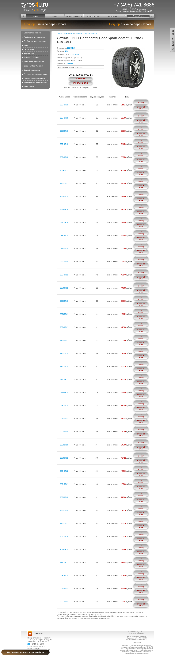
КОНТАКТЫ (112, 16)
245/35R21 (64, 183)
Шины (26, 45)
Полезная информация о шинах (36, 74)
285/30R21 (64, 419)
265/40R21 (64, 327)
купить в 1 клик (80, 83)
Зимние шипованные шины (34, 78)
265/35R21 (64, 314)
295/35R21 (64, 523)
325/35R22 (64, 589)
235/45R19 (64, 170)
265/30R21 (64, 288)
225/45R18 (64, 118)
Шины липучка (29, 87)
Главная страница (63, 33)
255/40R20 (64, 262)
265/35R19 (64, 301)
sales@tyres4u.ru (39, 646)
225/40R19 (64, 105)
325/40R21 (64, 602)
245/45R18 (64, 209)
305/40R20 (64, 550)
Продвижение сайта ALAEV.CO (136, 639)
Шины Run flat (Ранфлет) (33, 66)
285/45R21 (64, 484)
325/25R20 (64, 576)
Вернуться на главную (32, 33)
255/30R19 (64, 223)
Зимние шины (29, 54)
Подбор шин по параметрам (34, 37)
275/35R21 (64, 380)
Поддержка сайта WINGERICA (137, 638)
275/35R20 (64, 366)
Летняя (70, 64)
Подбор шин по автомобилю (35, 41)
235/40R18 (64, 144)
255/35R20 (64, 236)
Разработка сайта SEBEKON (136, 636)
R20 (66, 51)
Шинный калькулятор (32, 70)
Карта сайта (137, 642)
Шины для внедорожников (34, 62)
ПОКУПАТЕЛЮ (93, 16)
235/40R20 (64, 157)
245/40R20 (64, 196)
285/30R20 (64, 406)
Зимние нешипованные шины (35, 82)
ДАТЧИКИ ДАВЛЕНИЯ (74, 16)
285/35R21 (64, 458)
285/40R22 (64, 471)
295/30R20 (71, 48)
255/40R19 (64, 249)
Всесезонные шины (31, 58)
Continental (78, 33)
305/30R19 (64, 536)
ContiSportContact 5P (90, 33)
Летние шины (29, 49)
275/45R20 (64, 393)
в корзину (80, 79)
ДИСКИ (55, 16)
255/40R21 (64, 275)
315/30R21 (64, 563)
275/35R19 (64, 353)
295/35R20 (64, 510)
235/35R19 (64, 131)
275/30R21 (64, 340)
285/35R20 (64, 432)
